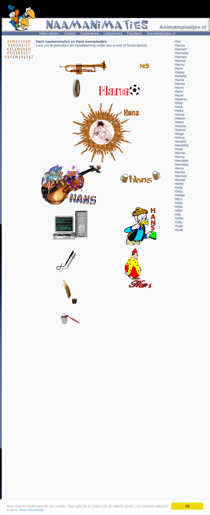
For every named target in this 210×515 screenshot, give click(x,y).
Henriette (182, 164)
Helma (180, 137)
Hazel (179, 95)
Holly (178, 222)
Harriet (180, 84)
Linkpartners (112, 33)
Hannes (181, 57)
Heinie (179, 114)
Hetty (179, 191)
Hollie (179, 218)
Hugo (179, 226)
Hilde (178, 207)
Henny (180, 157)
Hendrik (181, 141)
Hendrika (181, 145)
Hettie (179, 184)
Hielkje (180, 195)
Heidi (178, 107)
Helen (179, 122)
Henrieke (181, 160)
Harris (179, 87)
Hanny (180, 64)
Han (178, 41)
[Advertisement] (19, 79)
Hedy (179, 103)
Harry (179, 91)
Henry (179, 168)
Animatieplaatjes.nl (161, 33)
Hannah (181, 49)
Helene (180, 130)
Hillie (178, 210)
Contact (70, 33)
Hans (179, 68)
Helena (180, 126)
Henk (179, 149)
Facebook (134, 33)
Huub (179, 230)
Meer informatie (31, 510)
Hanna (180, 45)
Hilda (178, 203)
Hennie (180, 153)
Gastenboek (89, 33)
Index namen (49, 33)
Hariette (181, 76)
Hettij (178, 187)
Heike (179, 111)
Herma (180, 172)
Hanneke (181, 53)
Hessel (180, 180)
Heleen (180, 118)
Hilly (178, 214)
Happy (180, 72)
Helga (179, 134)
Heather (181, 99)
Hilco (178, 199)
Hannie (180, 61)
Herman (181, 176)
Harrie (179, 80)
